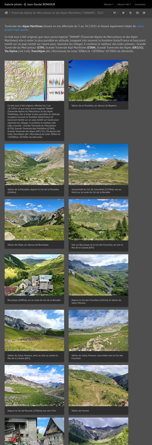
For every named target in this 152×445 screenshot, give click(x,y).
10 (90, 341)
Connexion (140, 4)
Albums (108, 4)
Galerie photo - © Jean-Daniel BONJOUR (30, 4)
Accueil (6, 13)
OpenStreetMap (143, 431)
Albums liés (123, 4)
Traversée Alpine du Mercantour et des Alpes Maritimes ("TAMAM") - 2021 (57, 13)
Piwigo (82, 438)
